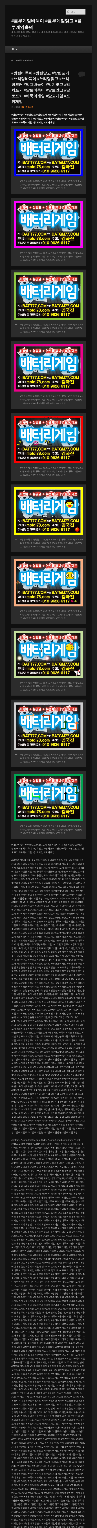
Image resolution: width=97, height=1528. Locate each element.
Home (15, 49)
